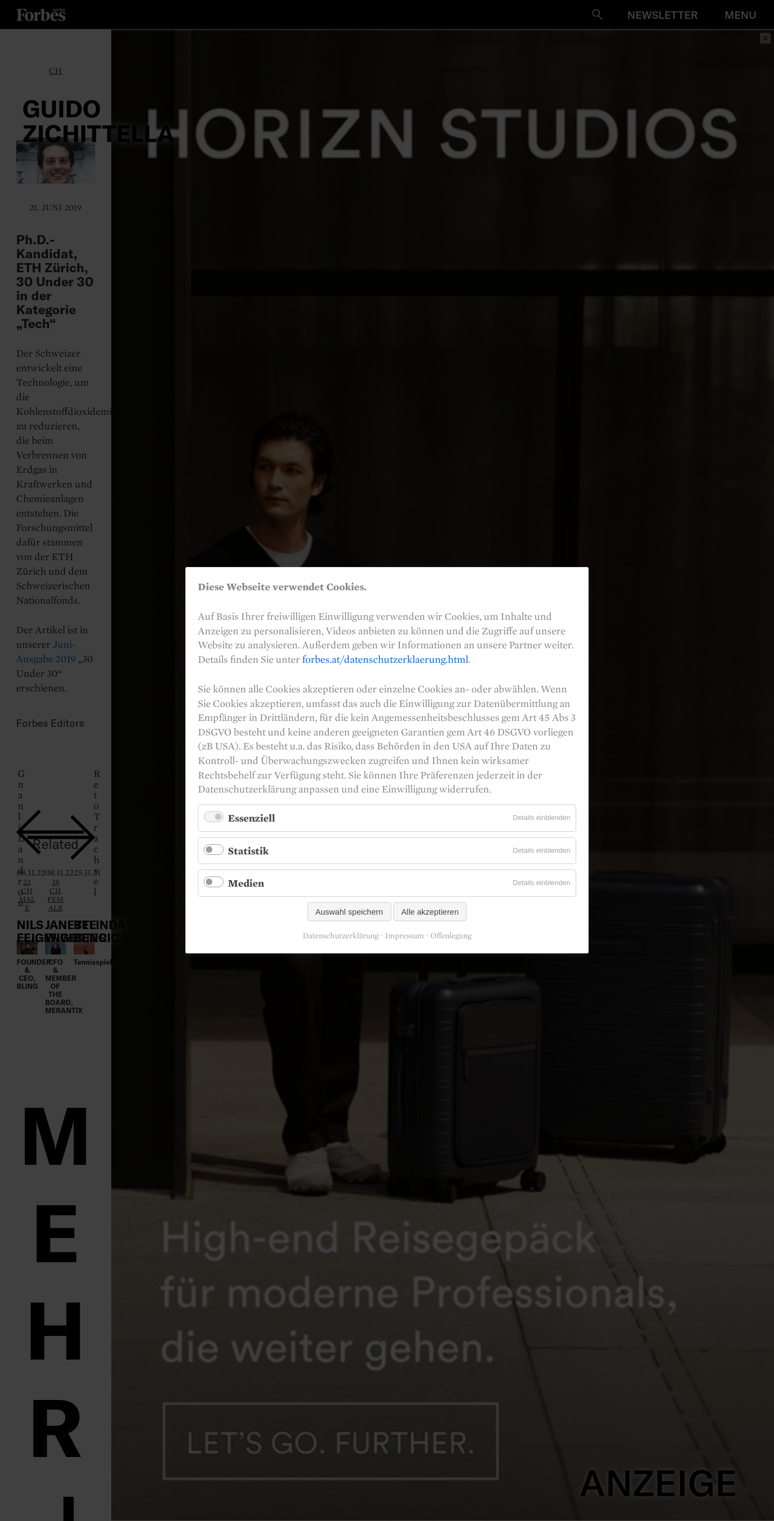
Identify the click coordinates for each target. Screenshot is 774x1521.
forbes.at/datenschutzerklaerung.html (385, 659)
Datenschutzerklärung (340, 936)
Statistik (248, 850)
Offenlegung (451, 936)
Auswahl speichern (349, 912)
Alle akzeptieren (430, 912)
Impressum (404, 936)
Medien (246, 883)
